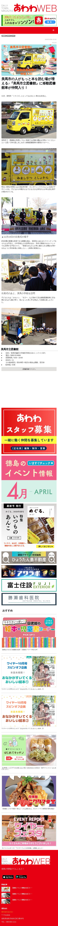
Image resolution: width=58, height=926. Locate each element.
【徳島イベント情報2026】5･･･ (22, 888)
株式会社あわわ (7, 912)
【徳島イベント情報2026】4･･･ (22, 900)
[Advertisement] (29, 388)
